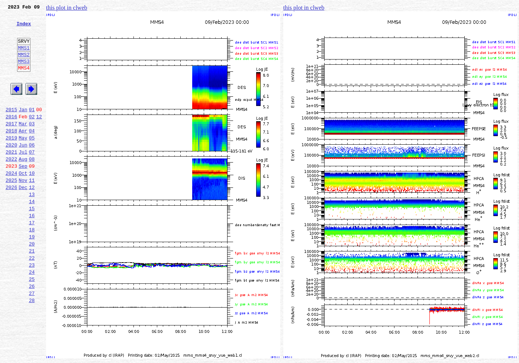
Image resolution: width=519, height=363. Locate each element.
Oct (23, 200)
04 (32, 151)
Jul (23, 176)
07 (32, 176)
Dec (23, 217)
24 (32, 315)
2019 (11, 160)
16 (32, 250)
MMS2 (23, 64)
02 (32, 135)
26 (32, 331)
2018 (11, 151)
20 (32, 282)
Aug (23, 184)
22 (32, 299)
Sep (23, 192)
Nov (23, 209)
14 (32, 233)
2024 (11, 200)
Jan (23, 127)
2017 (11, 143)
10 (32, 200)
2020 (11, 168)
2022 (11, 184)
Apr (23, 151)
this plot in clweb (66, 7)
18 (32, 266)
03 (32, 143)
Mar (23, 143)
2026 (11, 217)
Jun (23, 168)
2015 (11, 127)
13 (32, 225)
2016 (11, 135)
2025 (11, 209)
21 (32, 290)
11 (32, 209)
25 (32, 323)
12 (39, 135)
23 (32, 307)
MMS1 (23, 56)
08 (32, 184)
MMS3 (23, 72)
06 (32, 168)
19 (32, 274)
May (23, 160)
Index (23, 28)
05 (32, 160)
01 (32, 127)
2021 (11, 176)
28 (32, 348)
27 (32, 340)
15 (32, 241)
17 (32, 258)
